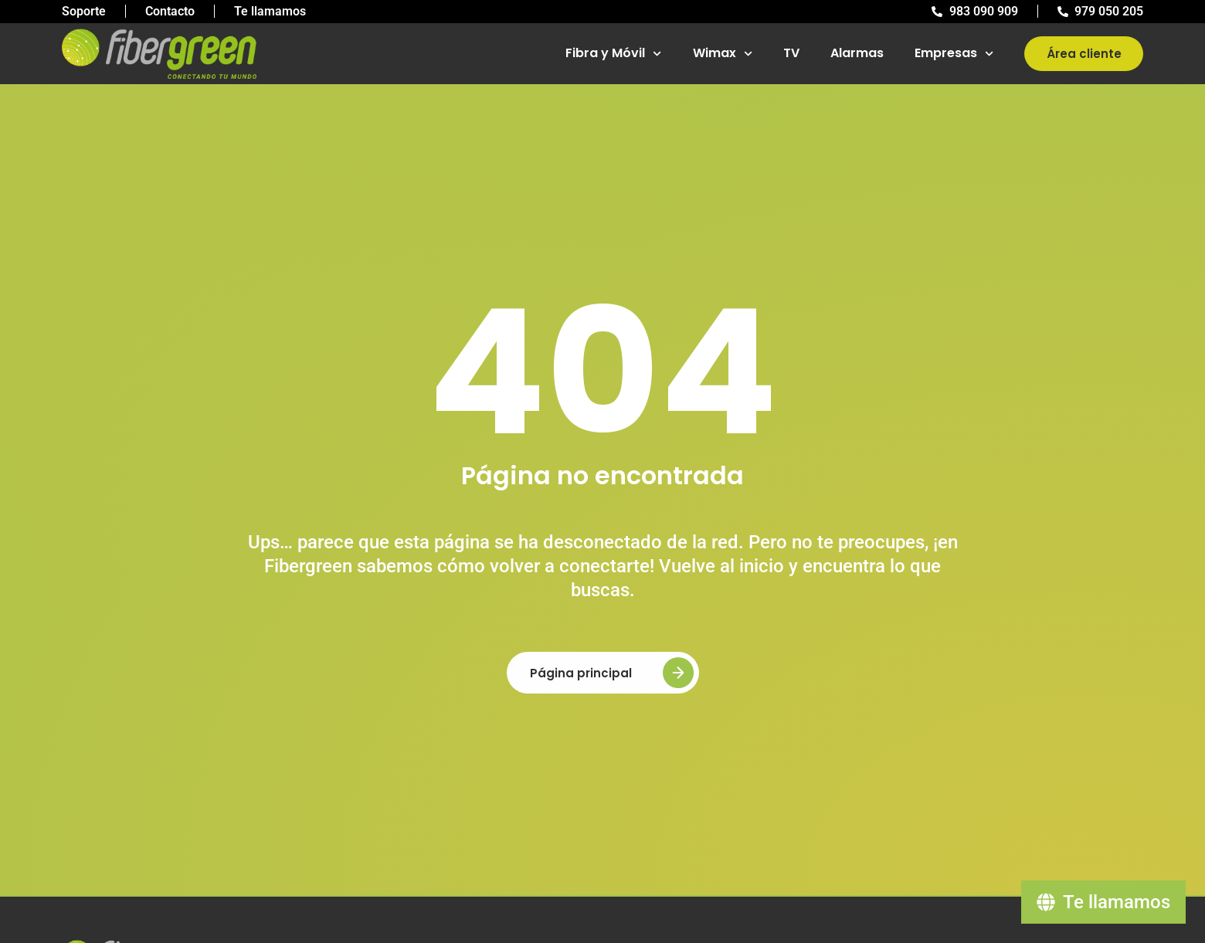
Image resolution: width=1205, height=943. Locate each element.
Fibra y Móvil (613, 54)
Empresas (954, 54)
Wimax (722, 54)
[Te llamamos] (1103, 902)
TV (791, 53)
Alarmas (857, 53)
